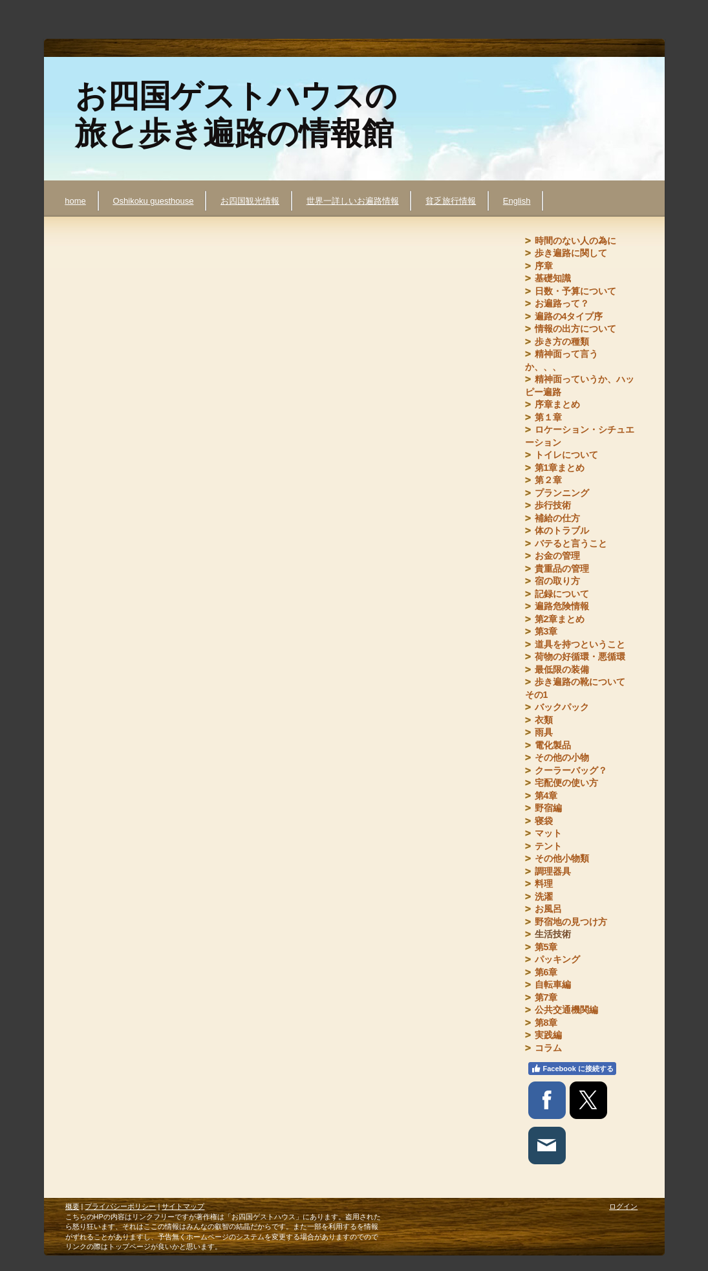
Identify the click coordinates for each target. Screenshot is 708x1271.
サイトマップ (183, 1206)
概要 (72, 1206)
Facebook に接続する (572, 1068)
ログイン (623, 1206)
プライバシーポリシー (120, 1206)
